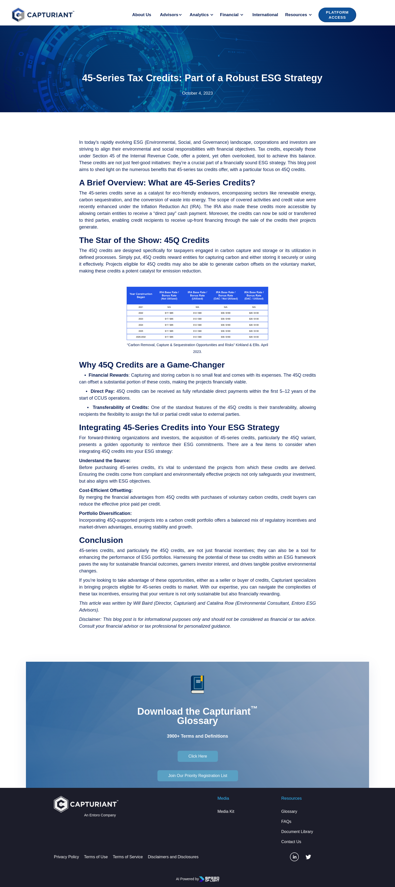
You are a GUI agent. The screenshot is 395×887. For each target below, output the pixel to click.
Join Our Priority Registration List (197, 775)
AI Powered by (187, 879)
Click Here (197, 756)
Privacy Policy (66, 857)
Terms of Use (96, 857)
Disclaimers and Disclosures (173, 857)
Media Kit (225, 811)
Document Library (297, 831)
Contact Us (291, 842)
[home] (42, 15)
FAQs (286, 821)
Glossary (289, 811)
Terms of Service (128, 857)
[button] (171, 14)
